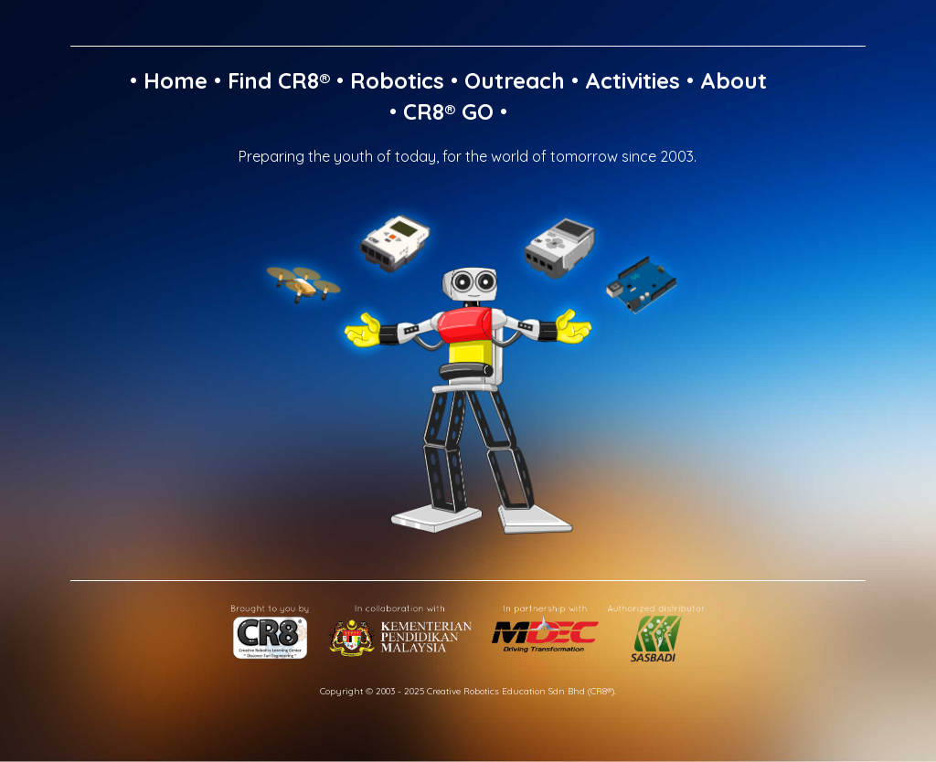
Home (175, 80)
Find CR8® (279, 80)
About (733, 80)
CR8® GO (448, 111)
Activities (632, 80)
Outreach (514, 80)
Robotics (397, 80)
